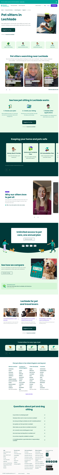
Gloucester (11, 372)
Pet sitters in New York (29, 458)
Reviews (4, 467)
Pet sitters (26, 452)
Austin (31, 387)
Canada (41, 374)
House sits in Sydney (39, 461)
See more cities (33, 389)
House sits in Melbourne (39, 463)
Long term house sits (39, 453)
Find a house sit (22, 5)
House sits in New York (39, 457)
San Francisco (32, 382)
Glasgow (21, 378)
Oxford (20, 380)
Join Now (54, 5)
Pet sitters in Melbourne (29, 465)
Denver (31, 385)
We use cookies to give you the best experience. (12, 1)
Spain (41, 377)
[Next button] (10, 89)
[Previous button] (34, 217)
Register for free (8, 30)
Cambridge (21, 384)
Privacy (28, 473)
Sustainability (16, 455)
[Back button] (6, 89)
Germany (42, 375)
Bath (20, 389)
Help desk (5, 461)
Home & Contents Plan (7, 463)
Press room (16, 460)
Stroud (10, 370)
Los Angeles (32, 374)
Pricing (4, 458)
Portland (31, 384)
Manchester (21, 377)
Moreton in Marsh (12, 384)
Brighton (20, 375)
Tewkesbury (11, 375)
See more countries (44, 389)
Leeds (20, 385)
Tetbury (10, 377)
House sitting (37, 452)
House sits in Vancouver (39, 465)
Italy (41, 384)
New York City (32, 372)
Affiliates (15, 462)
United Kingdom (43, 370)
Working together (17, 464)
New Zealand (42, 380)
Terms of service (21, 473)
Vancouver (32, 379)
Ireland (41, 385)
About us (15, 452)
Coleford (10, 385)
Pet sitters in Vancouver (29, 467)
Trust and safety (6, 459)
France (41, 379)
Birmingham (21, 387)
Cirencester (11, 374)
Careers (15, 457)
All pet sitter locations (29, 468)
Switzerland (42, 387)
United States (42, 368)
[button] (42, 198)
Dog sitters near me (28, 455)
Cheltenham (11, 368)
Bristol (20, 372)
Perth (31, 375)
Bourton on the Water (13, 380)
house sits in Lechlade (10, 34)
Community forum (17, 453)
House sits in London (39, 455)
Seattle (31, 380)
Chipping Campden (12, 379)
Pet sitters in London (28, 457)
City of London (22, 382)
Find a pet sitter (14, 5)
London (20, 370)
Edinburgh (21, 373)
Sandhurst (11, 387)
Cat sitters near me (28, 453)
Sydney (31, 368)
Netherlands (42, 382)
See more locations (13, 389)
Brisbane (31, 377)
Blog (15, 458)
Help (45, 5)
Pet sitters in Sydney (28, 463)
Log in (48, 5)
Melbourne (32, 370)
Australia (42, 372)
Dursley (10, 382)
